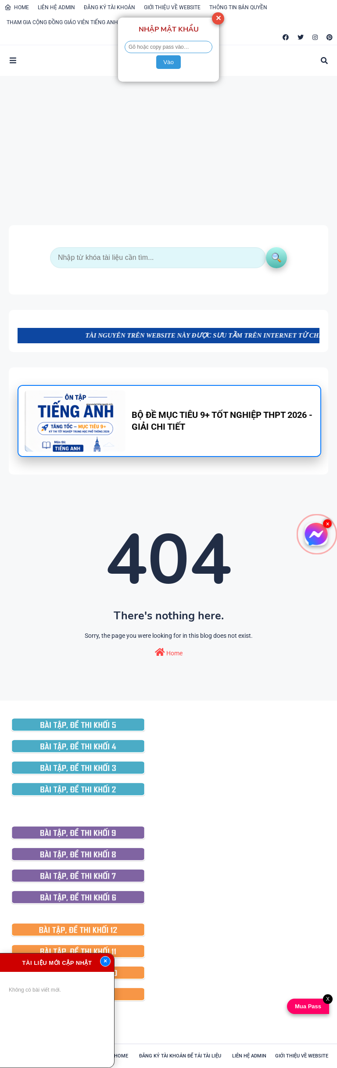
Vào (168, 62)
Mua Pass (306, 1006)
